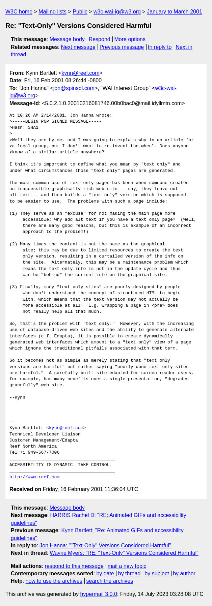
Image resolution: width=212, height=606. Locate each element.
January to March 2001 (174, 11)
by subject (156, 573)
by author (184, 573)
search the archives (109, 581)
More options (130, 39)
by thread (129, 573)
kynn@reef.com (80, 73)
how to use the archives (54, 581)
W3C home (18, 11)
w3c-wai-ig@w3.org (117, 11)
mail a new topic (127, 566)
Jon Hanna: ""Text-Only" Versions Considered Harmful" (105, 545)
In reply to (159, 47)
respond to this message (74, 566)
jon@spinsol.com (74, 88)
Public (80, 11)
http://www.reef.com (34, 477)
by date (105, 573)
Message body (67, 39)
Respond (99, 39)
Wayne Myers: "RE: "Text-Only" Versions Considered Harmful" (124, 553)
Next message (78, 47)
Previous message (122, 47)
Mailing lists (52, 11)
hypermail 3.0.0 (98, 594)
